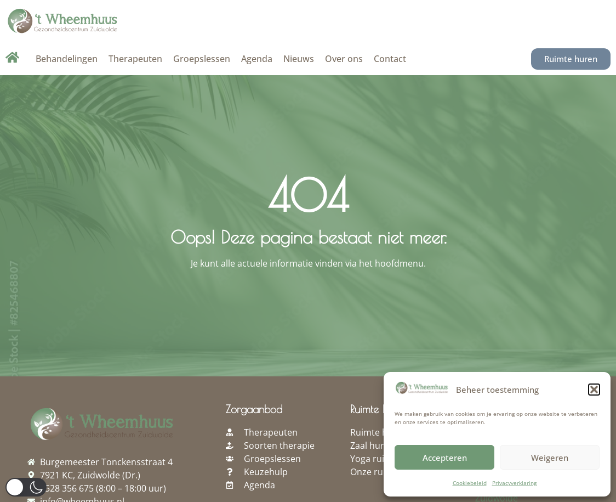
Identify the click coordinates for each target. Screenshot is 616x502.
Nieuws (298, 59)
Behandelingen (67, 59)
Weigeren (549, 457)
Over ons (344, 59)
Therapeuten (135, 59)
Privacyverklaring (514, 483)
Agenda (256, 59)
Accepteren (445, 457)
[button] (594, 389)
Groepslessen (201, 59)
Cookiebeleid (470, 483)
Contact (390, 59)
